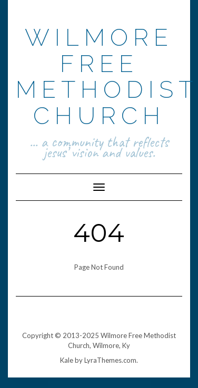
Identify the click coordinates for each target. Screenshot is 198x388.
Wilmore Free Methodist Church (107, 77)
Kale (66, 360)
